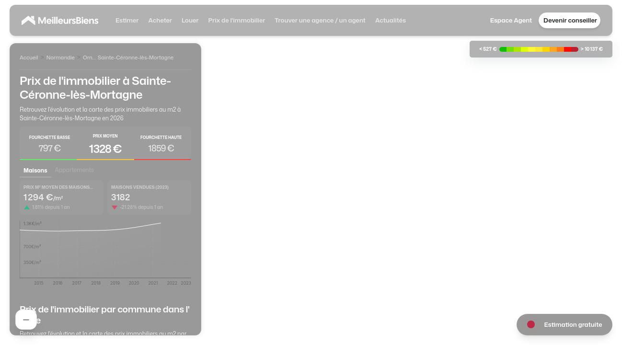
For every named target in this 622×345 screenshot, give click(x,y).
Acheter (160, 20)
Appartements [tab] (74, 170)
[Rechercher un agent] (26, 320)
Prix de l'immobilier (236, 20)
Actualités (390, 20)
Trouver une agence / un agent (320, 20)
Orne (89, 57)
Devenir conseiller (570, 20)
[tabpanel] (105, 236)
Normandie (60, 57)
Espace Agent (511, 20)
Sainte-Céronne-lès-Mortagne (135, 57)
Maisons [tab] (35, 170)
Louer (190, 20)
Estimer (126, 20)
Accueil (29, 57)
